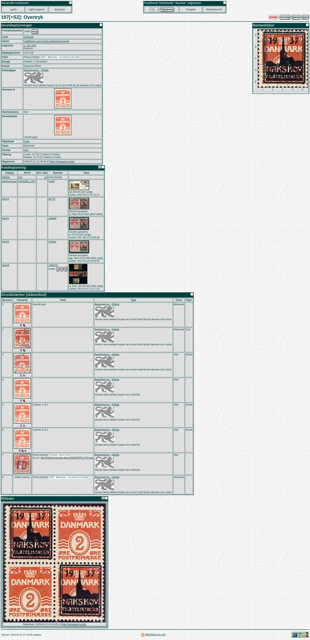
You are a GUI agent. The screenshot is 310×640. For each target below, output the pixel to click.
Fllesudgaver (36, 9)
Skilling (6, 177)
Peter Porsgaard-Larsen (62, 162)
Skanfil (5, 265)
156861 (52, 242)
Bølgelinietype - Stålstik (36, 70)
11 (45, 177)
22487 (51, 182)
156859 (52, 218)
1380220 (53, 265)
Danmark (29, 37)
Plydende (167, 9)
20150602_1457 (27, 182)
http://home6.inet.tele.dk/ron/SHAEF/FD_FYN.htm (67, 458)
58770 (51, 199)
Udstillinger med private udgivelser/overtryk (46, 41)
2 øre (26, 141)
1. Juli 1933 (30, 45)
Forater (191, 9)
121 (20, 177)
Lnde (13, 9)
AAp (26, 150)
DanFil (5, 199)
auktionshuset (9, 182)
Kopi (35, 31)
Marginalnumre (214, 9)
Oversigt (285, 17)
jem (305, 17)
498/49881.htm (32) (155, 635)
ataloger (60, 9)
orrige (273, 17)
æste (296, 17)
